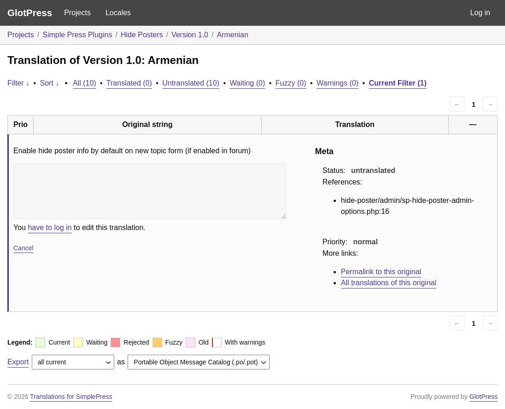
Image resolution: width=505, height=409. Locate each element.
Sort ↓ (49, 83)
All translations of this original (388, 283)
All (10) (84, 83)
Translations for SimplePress (71, 396)
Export (18, 362)
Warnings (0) (337, 83)
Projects (77, 13)
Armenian (232, 35)
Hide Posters (142, 35)
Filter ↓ (18, 83)
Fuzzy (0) (291, 83)
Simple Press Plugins (77, 35)
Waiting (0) (247, 83)
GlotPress (29, 12)
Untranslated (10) (190, 83)
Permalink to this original (381, 272)
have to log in (49, 227)
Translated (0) (129, 83)
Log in (480, 13)
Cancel (23, 248)
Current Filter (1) (397, 83)
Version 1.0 (189, 35)
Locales (118, 13)
